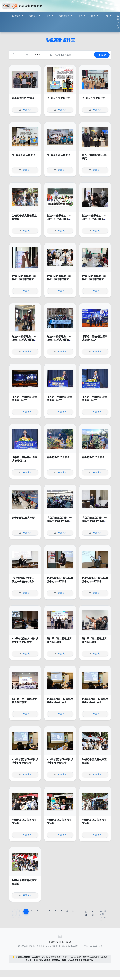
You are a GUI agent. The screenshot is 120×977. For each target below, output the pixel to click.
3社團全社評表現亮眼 (58, 98)
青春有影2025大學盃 (23, 98)
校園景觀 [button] (33, 16)
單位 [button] (80, 16)
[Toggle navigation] (114, 6)
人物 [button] (106, 16)
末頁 (93, 913)
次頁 (86, 913)
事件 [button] (48, 16)
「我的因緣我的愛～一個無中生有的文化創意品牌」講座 (59, 521)
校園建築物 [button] (64, 16)
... (79, 911)
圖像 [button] (93, 16)
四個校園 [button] (16, 16)
